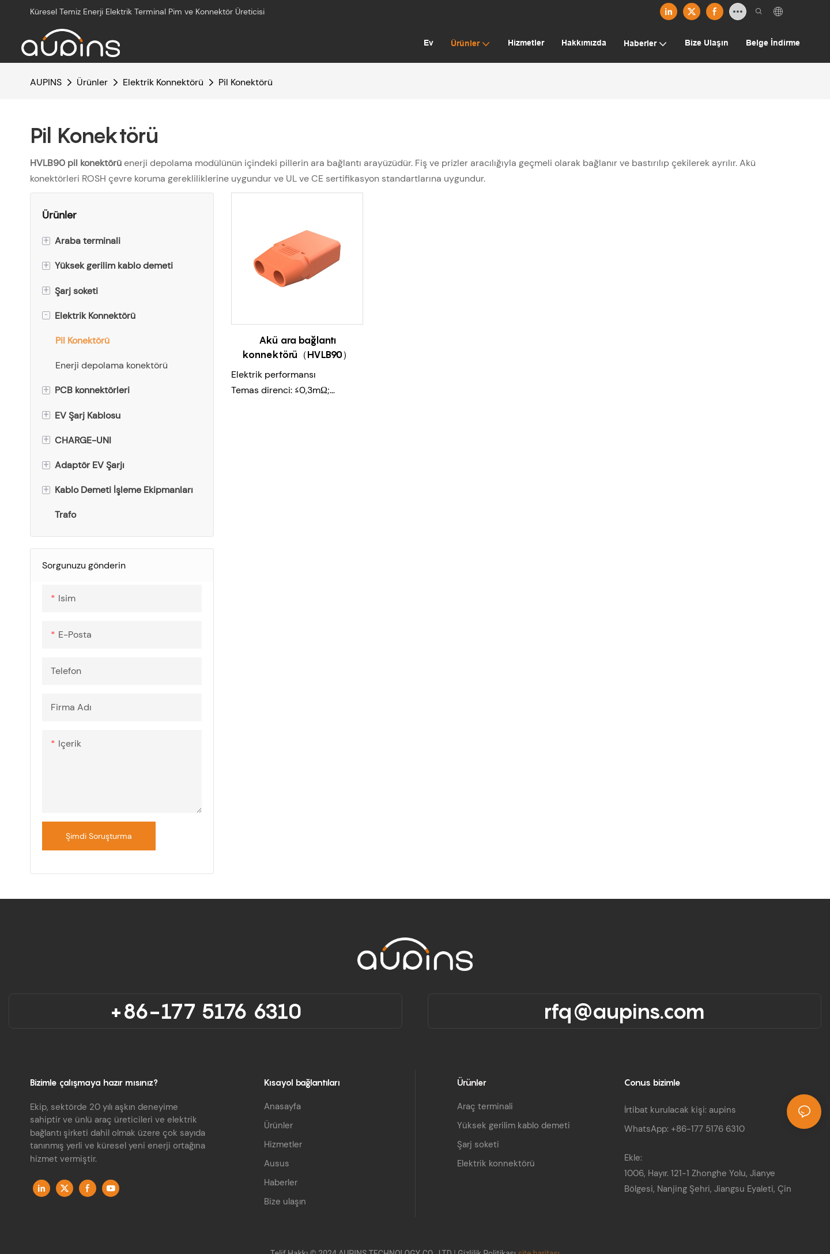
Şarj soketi (478, 1144)
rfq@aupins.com (624, 1011)
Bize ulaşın (285, 1201)
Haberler (280, 1182)
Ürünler (92, 82)
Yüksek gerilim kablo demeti (513, 1125)
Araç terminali (485, 1106)
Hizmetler (283, 1144)
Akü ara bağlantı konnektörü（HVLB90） (297, 347)
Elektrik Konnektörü (163, 82)
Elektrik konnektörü (496, 1163)
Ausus (276, 1163)
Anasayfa (282, 1106)
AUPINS (46, 82)
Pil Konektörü (245, 82)
